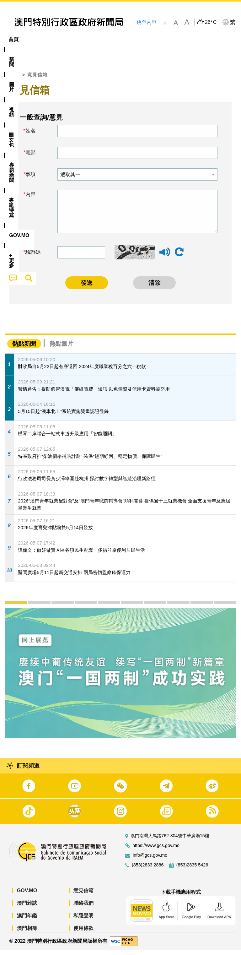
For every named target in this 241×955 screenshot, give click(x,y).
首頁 (14, 80)
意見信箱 (83, 895)
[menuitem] (35, 40)
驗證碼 (32, 257)
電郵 (30, 157)
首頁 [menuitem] (13, 39)
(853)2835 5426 (192, 870)
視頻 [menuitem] (81, 39)
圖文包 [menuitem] (106, 39)
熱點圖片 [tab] (61, 348)
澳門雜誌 (27, 908)
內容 (30, 199)
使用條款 (83, 933)
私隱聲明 (83, 920)
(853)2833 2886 (148, 870)
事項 (30, 179)
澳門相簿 (27, 933)
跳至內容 (147, 22)
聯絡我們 (83, 908)
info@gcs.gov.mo (150, 860)
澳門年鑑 (27, 920)
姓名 (30, 135)
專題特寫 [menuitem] (168, 39)
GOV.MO (27, 895)
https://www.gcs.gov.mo (155, 850)
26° (211, 22)
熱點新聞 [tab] (24, 348)
